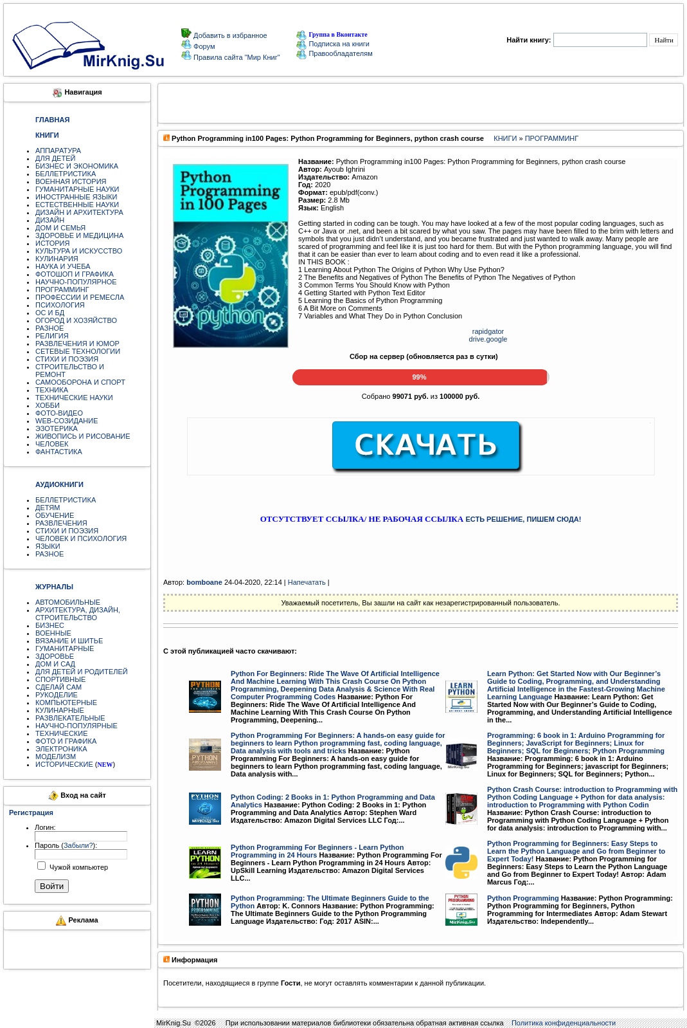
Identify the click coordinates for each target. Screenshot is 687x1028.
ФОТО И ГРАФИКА (65, 741)
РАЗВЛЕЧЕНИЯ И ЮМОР (77, 343)
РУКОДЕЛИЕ (56, 695)
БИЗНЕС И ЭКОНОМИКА (76, 166)
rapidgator (488, 331)
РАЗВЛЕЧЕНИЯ (61, 523)
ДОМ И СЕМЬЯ (60, 228)
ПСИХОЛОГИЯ (60, 305)
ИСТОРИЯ (52, 243)
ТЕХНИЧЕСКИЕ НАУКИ (74, 397)
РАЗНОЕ (49, 328)
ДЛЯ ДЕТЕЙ (55, 158)
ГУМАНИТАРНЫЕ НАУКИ (77, 189)
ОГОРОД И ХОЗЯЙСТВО (76, 320)
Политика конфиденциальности (564, 1023)
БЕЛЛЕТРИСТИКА (65, 174)
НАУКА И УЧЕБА (63, 266)
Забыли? (78, 845)
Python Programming (523, 898)
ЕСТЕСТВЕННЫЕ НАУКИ (77, 204)
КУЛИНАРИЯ (56, 258)
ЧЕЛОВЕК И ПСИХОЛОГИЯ (81, 538)
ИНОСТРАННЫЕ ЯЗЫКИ (76, 197)
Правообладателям (334, 53)
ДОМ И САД (55, 664)
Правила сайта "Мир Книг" (236, 57)
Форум (203, 46)
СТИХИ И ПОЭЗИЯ (66, 359)
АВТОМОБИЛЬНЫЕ (67, 602)
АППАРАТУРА (58, 150)
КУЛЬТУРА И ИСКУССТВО (78, 251)
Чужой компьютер (78, 867)
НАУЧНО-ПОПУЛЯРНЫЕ (76, 726)
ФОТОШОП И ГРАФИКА (74, 274)
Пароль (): (66, 845)
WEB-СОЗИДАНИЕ (66, 421)
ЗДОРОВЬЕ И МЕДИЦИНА (79, 235)
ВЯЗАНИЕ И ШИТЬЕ (69, 641)
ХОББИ (47, 405)
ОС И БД (49, 313)
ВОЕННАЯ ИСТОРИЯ (71, 181)
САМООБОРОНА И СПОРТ (80, 382)
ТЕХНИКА (51, 390)
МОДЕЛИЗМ (55, 756)
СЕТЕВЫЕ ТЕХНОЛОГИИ (77, 351)
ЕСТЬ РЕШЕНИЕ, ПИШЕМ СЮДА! (523, 519)
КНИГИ (505, 138)
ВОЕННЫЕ (53, 633)
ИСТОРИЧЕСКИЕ (64, 764)
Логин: (45, 827)
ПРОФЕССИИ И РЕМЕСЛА (79, 297)
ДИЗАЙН (49, 220)
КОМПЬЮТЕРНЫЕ (66, 702)
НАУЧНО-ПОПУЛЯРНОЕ (76, 282)
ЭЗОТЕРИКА (56, 428)
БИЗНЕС (49, 625)
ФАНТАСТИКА (58, 451)
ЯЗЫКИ (47, 546)
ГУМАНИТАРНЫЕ (64, 648)
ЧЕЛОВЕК (52, 444)
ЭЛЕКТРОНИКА (61, 749)
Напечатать (307, 582)
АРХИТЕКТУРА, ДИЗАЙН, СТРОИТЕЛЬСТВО (77, 613)
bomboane (204, 582)
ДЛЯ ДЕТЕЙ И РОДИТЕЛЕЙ (81, 671)
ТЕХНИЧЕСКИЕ (61, 733)
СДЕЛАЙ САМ (58, 687)
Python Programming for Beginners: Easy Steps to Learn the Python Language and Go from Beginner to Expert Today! (576, 851)
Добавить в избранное (229, 35)
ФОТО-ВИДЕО (59, 413)
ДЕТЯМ (47, 507)
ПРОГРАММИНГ (62, 289)
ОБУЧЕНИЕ (54, 515)
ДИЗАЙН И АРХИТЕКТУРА (79, 212)
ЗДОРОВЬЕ (54, 656)
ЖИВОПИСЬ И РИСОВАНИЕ (82, 436)
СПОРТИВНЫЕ (60, 679)
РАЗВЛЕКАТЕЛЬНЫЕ (70, 718)
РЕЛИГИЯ (52, 336)
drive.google (488, 339)
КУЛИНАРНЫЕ (59, 710)
